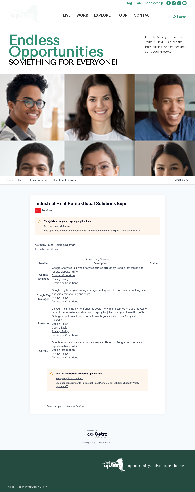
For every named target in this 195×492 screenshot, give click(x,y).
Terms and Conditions (65, 283)
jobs (14, 180)
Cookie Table (59, 327)
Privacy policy (88, 442)
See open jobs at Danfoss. (58, 226)
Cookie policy (104, 442)
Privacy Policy (60, 279)
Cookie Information (63, 275)
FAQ (138, 3)
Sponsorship (154, 3)
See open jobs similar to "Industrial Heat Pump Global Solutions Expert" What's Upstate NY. (92, 230)
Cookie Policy (60, 323)
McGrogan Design (37, 487)
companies (38, 180)
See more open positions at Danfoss (65, 406)
